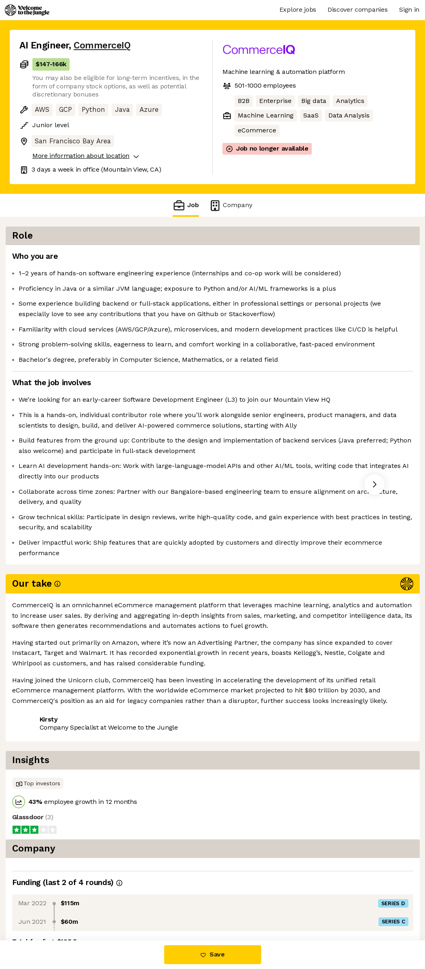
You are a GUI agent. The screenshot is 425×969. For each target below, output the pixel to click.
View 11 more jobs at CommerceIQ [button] (130, 770)
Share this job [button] (41, 770)
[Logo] (27, 10)
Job (186, 205)
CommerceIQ (102, 45)
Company (230, 205)
